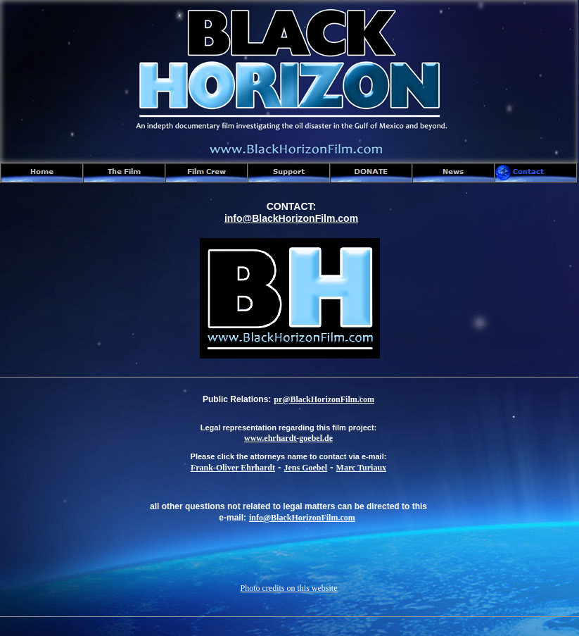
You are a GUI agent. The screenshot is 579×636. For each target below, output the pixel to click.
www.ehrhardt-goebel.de (288, 438)
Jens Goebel (305, 468)
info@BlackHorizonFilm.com (302, 518)
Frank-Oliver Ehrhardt (233, 468)
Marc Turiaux (361, 468)
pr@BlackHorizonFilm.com (324, 399)
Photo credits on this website (289, 588)
